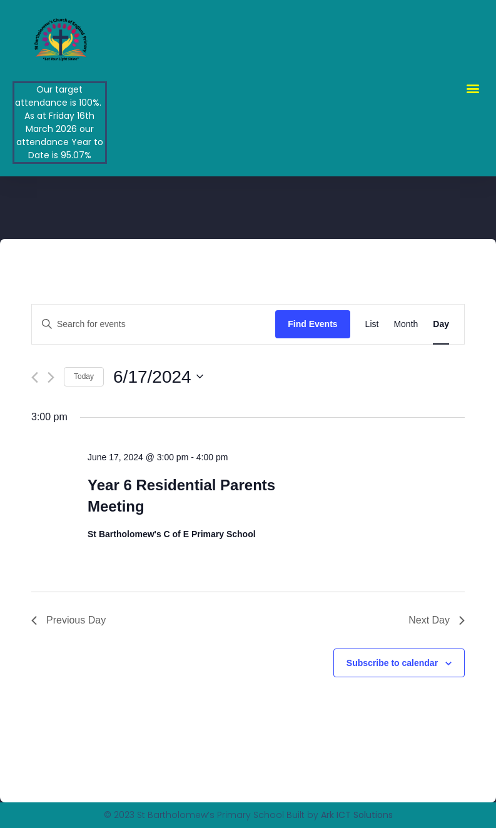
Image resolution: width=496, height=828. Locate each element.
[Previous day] (34, 377)
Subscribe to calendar (392, 663)
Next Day (436, 620)
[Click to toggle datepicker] (158, 377)
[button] (473, 88)
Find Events (312, 324)
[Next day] (51, 377)
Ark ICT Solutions (357, 815)
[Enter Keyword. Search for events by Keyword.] (153, 324)
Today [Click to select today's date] (84, 376)
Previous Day (68, 620)
